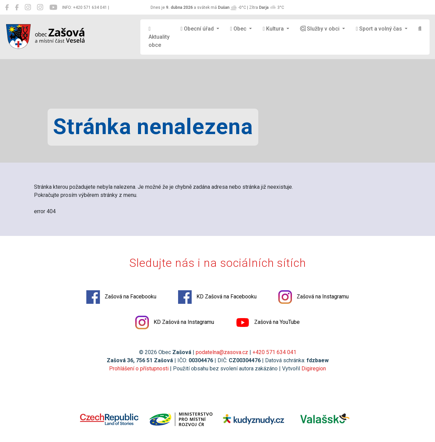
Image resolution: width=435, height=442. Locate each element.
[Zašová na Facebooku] (7, 7)
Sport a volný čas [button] (379, 28)
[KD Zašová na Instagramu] (40, 7)
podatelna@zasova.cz (222, 352)
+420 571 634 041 (274, 352)
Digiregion (313, 368)
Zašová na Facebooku (121, 297)
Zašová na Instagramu (313, 297)
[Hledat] (420, 29)
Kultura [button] (274, 28)
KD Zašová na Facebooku (217, 297)
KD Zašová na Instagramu (174, 322)
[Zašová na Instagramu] (28, 7)
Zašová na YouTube (268, 322)
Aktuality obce (159, 37)
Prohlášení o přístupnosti (139, 368)
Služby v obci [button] (320, 28)
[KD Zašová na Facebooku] (17, 7)
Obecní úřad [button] (197, 28)
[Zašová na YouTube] (53, 7)
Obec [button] (239, 28)
